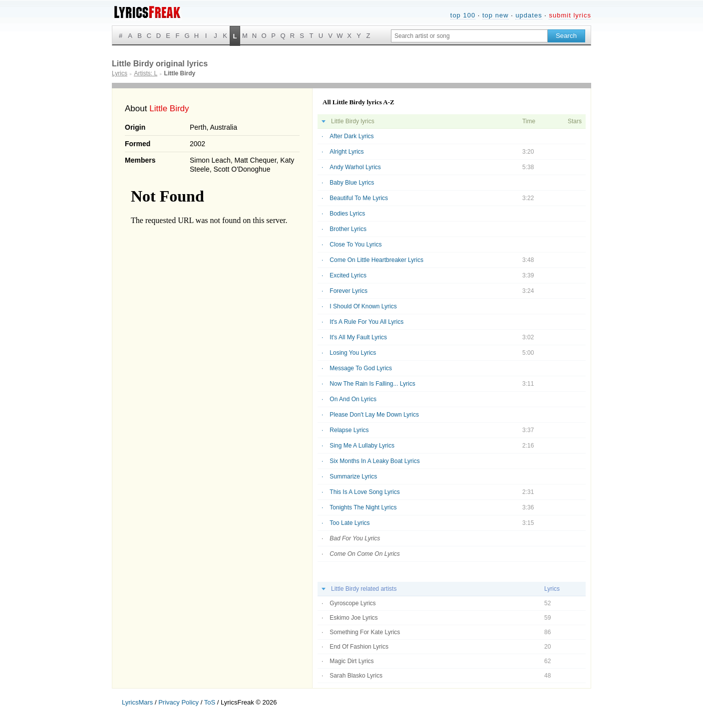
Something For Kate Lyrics (365, 632)
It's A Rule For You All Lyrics (366, 321)
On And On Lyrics (353, 399)
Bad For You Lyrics (355, 538)
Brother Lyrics (348, 229)
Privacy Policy (178, 702)
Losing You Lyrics (353, 352)
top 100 (462, 15)
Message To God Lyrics (361, 368)
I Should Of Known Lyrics (363, 306)
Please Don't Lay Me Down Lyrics (374, 414)
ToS (209, 702)
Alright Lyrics (346, 151)
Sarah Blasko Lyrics (356, 675)
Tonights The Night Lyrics (363, 507)
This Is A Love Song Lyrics (364, 491)
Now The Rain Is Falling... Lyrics (372, 383)
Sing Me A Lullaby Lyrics (362, 445)
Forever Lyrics (348, 290)
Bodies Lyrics (347, 213)
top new (495, 15)
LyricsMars (137, 702)
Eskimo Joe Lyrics (353, 617)
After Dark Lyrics (351, 136)
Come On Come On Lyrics (365, 553)
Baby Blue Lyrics (352, 182)
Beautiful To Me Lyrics (359, 198)
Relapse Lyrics (349, 430)
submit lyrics (570, 15)
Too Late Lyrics (349, 522)
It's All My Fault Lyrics (358, 337)
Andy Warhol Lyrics (355, 167)
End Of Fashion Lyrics (359, 646)
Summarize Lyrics (353, 476)
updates (528, 15)
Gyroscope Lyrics (352, 603)
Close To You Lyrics (355, 244)
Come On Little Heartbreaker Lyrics (376, 259)
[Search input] (469, 35)
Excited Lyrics (348, 275)
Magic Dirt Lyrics (351, 661)
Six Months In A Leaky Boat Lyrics (374, 461)
